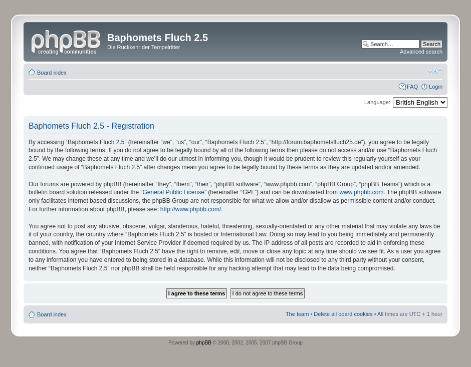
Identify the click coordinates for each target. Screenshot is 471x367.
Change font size (435, 70)
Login (435, 87)
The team (297, 314)
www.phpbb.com (361, 192)
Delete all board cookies (343, 314)
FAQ (412, 87)
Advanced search (421, 52)
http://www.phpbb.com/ (190, 209)
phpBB (203, 342)
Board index (52, 73)
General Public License (173, 192)
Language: (377, 102)
